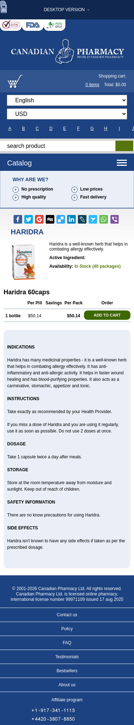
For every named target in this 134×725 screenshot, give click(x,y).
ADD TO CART (107, 315)
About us (67, 684)
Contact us (67, 614)
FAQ (67, 642)
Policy (67, 628)
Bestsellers (67, 670)
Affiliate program (67, 699)
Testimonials (67, 656)
